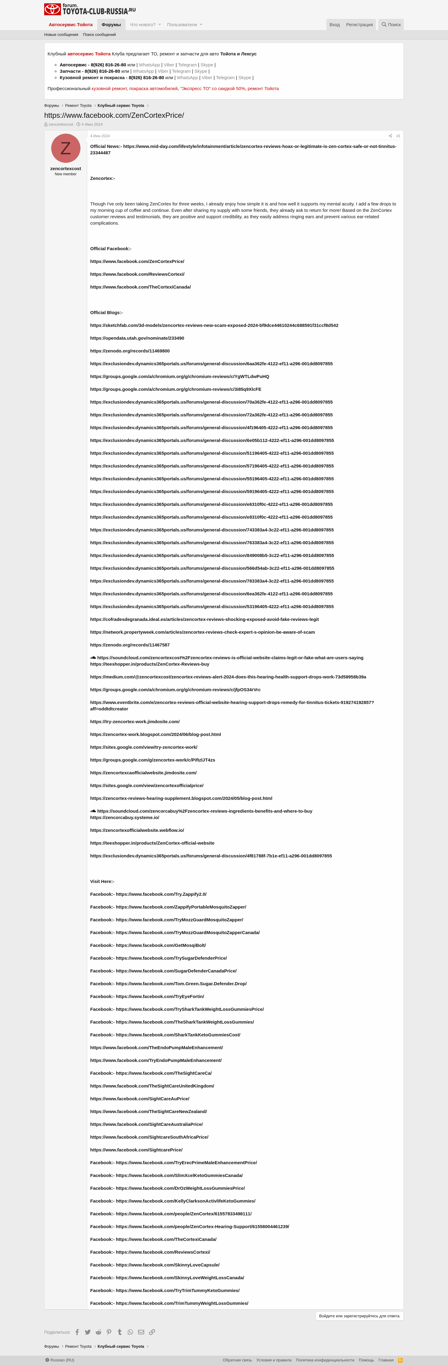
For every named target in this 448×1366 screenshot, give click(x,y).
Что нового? (143, 24)
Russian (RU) (59, 1360)
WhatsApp (150, 64)
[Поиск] (391, 24)
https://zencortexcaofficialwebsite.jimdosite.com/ (143, 772)
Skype (208, 64)
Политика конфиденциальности (325, 1360)
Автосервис (73, 64)
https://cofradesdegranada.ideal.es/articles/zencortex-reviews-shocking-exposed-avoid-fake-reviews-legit (204, 619)
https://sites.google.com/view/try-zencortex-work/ (143, 747)
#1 (398, 136)
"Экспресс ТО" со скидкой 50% (212, 88)
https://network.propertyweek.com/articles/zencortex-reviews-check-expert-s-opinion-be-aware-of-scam (202, 632)
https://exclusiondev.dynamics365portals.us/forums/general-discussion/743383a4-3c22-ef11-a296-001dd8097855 (212, 529)
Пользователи (182, 24)
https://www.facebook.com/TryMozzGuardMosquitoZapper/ (179, 919)
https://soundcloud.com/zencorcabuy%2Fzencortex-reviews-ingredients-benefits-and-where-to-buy (201, 811)
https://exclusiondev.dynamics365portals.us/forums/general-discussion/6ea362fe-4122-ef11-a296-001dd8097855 (211, 593)
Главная (386, 1360)
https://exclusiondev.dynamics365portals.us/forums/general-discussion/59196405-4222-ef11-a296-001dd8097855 (212, 491)
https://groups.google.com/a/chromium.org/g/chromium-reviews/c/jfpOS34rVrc (175, 689)
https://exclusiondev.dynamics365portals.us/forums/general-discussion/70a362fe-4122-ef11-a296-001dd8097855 (211, 402)
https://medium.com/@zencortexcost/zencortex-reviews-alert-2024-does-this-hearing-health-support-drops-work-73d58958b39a (228, 676)
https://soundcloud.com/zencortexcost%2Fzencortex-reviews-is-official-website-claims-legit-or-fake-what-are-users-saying (227, 657)
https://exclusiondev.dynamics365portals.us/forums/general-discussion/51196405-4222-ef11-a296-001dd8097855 (212, 453)
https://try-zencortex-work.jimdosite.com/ (135, 721)
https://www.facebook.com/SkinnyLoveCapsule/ (167, 1264)
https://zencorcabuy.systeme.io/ (124, 817)
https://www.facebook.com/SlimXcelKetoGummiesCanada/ (179, 1175)
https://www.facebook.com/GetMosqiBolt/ (161, 945)
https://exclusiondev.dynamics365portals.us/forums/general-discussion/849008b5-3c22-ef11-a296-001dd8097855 (212, 555)
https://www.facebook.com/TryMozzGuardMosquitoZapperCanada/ (188, 932)
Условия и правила (274, 1360)
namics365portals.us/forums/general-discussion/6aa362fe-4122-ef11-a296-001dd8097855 (237, 363)
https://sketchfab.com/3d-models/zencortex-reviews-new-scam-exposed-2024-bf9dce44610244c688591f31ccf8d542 (214, 325)
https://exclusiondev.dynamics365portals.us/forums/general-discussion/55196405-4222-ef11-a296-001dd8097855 (212, 478)
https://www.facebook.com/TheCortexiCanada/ (140, 286)
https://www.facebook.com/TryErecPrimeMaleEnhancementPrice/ (186, 1162)
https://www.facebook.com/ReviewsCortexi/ (137, 274)
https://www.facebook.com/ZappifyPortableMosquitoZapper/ (181, 906)
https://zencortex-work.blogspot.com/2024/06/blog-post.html (155, 734)
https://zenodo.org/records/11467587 (130, 644)
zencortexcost (61, 124)
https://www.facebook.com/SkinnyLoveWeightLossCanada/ (180, 1277)
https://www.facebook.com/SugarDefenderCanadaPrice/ (176, 970)
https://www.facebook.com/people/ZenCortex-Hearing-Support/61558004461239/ (202, 1226)
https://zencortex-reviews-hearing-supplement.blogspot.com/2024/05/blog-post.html (181, 798)
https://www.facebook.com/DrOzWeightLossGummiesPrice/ (180, 1188)
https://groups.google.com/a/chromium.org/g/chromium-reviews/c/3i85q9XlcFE (175, 389)
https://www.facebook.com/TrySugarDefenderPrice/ (171, 958)
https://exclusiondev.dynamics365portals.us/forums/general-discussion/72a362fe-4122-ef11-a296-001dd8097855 (211, 414)
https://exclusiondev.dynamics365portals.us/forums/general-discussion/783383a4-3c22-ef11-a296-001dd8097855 (212, 580)
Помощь (366, 1360)
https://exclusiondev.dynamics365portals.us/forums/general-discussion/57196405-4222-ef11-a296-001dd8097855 (212, 465)
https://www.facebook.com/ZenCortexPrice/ (137, 261)
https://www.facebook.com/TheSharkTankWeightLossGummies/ (185, 1021)
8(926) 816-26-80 (108, 64)
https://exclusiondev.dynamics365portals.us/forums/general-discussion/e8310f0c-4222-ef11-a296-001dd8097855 (211, 517)
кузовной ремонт (109, 88)
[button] (159, 24)
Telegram (188, 64)
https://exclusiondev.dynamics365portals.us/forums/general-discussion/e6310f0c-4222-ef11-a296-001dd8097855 (211, 504)
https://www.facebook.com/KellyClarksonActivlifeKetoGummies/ (185, 1200)
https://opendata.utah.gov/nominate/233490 (137, 338)
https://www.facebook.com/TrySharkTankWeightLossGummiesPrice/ (190, 1009)
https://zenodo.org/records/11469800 (130, 350)
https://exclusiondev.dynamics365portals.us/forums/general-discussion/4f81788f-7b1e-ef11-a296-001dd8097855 (211, 855)
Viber (169, 64)
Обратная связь (237, 1360)
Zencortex (101, 178)
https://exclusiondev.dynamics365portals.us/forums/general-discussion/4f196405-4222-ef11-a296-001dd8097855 (211, 427)
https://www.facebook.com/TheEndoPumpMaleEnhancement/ (156, 1047)
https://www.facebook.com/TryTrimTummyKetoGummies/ (178, 1290)
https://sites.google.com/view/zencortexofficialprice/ (147, 785)
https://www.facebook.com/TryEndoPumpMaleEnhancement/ (156, 1060)
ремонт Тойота (263, 88)
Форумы (111, 24)
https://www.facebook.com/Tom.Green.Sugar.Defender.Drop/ (181, 983)
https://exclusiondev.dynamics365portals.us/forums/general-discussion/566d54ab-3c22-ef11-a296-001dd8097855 (212, 568)
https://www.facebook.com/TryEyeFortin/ (160, 996)
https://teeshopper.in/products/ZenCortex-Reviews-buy (149, 664)
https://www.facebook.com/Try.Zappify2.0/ (161, 894)
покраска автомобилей (153, 88)
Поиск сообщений (99, 34)
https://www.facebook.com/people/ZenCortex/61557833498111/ (183, 1213)
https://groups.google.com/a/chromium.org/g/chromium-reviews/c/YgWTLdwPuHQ (179, 376)
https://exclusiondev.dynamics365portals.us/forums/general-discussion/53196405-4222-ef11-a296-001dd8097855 (212, 606)
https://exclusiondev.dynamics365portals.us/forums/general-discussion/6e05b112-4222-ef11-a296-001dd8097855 (212, 440)
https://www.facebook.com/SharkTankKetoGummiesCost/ (178, 1034)
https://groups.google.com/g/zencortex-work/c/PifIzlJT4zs (152, 759)
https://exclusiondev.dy (115, 363)
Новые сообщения (61, 34)
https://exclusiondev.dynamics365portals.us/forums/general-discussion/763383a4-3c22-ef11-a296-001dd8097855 (212, 542)
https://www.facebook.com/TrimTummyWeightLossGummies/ (182, 1303)
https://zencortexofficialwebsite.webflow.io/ (137, 830)
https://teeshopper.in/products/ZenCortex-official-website (152, 843)
